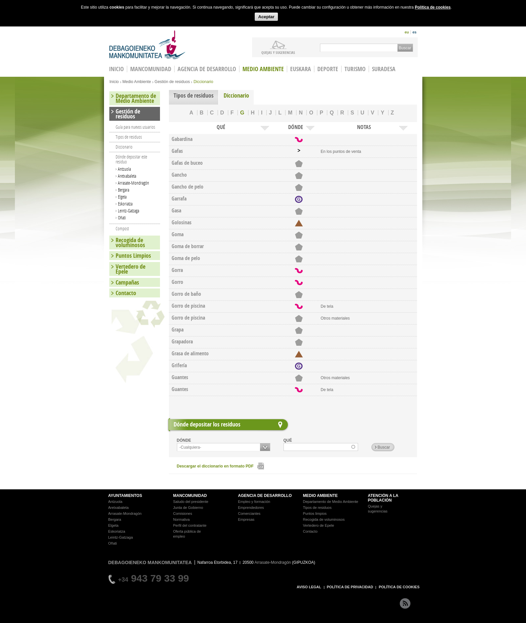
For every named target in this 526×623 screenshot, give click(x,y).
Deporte (327, 69)
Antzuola (124, 169)
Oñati (122, 217)
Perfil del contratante (190, 525)
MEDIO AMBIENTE (320, 495)
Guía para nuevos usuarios (135, 127)
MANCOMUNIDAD (190, 495)
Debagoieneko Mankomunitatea (147, 45)
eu (406, 32)
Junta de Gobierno (188, 508)
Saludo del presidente (190, 502)
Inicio (114, 81)
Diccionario (236, 95)
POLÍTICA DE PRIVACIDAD (350, 587)
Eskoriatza (125, 203)
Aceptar (266, 16)
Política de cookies (432, 7)
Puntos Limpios (133, 255)
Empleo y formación (254, 502)
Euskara (300, 69)
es (414, 32)
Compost (122, 228)
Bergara (123, 190)
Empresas (246, 519)
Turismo (355, 69)
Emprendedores (251, 508)
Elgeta (122, 197)
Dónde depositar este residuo (131, 159)
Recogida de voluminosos (130, 242)
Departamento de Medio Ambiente (136, 98)
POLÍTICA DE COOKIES (399, 587)
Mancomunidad (150, 69)
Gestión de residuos (172, 81)
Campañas (127, 282)
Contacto (126, 293)
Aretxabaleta (127, 176)
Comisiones (182, 513)
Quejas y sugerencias (278, 52)
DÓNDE (184, 440)
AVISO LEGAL (309, 587)
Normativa (181, 519)
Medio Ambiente (263, 69)
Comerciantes (249, 513)
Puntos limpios (315, 513)
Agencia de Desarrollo (207, 69)
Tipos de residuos (194, 95)
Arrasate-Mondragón (133, 183)
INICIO (116, 69)
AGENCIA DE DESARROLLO (265, 495)
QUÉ (288, 440)
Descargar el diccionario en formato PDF (215, 466)
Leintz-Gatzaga (128, 210)
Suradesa (383, 69)
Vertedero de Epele (130, 269)
